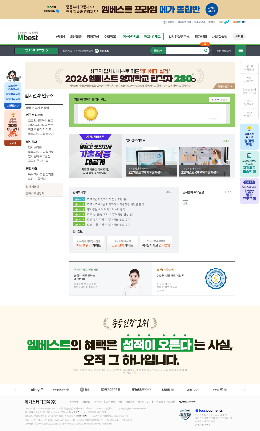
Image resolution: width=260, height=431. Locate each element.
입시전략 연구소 (44, 95)
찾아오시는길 (144, 402)
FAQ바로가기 (249, 114)
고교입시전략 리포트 (40, 120)
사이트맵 (158, 402)
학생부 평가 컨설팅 (37, 107)
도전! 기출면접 (37, 178)
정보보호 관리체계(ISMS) (185, 415)
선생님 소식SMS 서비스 (249, 91)
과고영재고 (152, 36)
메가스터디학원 (110, 389)
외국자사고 (131, 36)
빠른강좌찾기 (224, 50)
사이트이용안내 (249, 68)
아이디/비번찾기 (84, 50)
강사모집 (98, 402)
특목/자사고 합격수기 (41, 133)
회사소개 (73, 402)
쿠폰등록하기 (249, 102)
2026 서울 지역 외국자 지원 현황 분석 (108, 224)
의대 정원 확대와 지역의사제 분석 (105, 208)
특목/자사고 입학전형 (41, 151)
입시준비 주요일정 (39, 156)
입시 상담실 (32, 186)
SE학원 (239, 36)
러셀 (85, 389)
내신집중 (76, 36)
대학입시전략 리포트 (40, 125)
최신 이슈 (219, 99)
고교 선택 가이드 (38, 160)
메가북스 (141, 389)
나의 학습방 (219, 36)
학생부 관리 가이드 (39, 129)
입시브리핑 (35, 147)
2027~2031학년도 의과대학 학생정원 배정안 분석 (115, 203)
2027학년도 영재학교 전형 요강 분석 (107, 198)
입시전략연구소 (179, 36)
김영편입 (168, 389)
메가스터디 (61, 389)
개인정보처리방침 (187, 402)
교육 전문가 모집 (114, 402)
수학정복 (110, 36)
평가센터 (201, 36)
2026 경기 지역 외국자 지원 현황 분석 (108, 218)
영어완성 (93, 36)
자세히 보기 (212, 118)
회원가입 (67, 50)
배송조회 (104, 50)
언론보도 (86, 402)
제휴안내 (130, 402)
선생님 (60, 36)
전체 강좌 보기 (249, 79)
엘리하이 (37, 389)
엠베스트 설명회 (35, 193)
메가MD (220, 389)
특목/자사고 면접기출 (41, 174)
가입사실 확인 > (202, 424)
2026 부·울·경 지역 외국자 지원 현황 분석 (110, 213)
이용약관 (170, 402)
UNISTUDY (195, 389)
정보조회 (73, 412)
